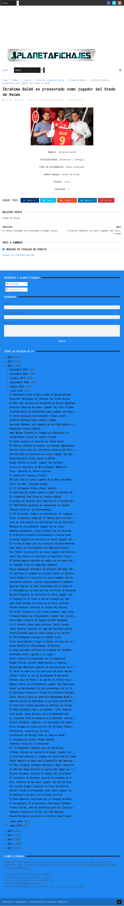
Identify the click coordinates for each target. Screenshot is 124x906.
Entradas (12, 284)
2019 (10, 357)
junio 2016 (17, 821)
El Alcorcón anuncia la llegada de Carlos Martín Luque (43, 756)
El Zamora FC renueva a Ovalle (28, 475)
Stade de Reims (77, 80)
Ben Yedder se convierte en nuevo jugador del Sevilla (42, 552)
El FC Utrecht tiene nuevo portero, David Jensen (39, 624)
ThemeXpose (20, 902)
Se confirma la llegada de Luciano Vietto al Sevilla (42, 573)
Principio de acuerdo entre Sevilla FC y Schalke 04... (43, 501)
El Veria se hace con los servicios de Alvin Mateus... (43, 671)
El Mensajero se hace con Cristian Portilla (36, 795)
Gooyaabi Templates (57, 902)
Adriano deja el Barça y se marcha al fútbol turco (40, 680)
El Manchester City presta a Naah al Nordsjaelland (40, 394)
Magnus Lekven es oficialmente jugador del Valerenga (42, 684)
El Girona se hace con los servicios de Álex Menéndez (42, 543)
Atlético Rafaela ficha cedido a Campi (33, 420)
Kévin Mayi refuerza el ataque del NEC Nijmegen (38, 620)
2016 (10, 366)
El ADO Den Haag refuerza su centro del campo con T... (43, 769)
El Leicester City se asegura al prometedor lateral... (43, 718)
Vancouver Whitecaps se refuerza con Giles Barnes (40, 399)
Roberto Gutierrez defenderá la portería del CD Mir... (43, 701)
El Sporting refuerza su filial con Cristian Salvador (42, 692)
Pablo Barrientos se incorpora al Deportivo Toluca (40, 556)
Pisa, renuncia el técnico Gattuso (30, 471)
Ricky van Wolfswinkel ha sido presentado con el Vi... (43, 688)
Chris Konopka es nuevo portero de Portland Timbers (41, 726)
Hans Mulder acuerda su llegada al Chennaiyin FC (39, 433)
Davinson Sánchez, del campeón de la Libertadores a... (43, 424)
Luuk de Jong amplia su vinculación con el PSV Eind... (43, 522)
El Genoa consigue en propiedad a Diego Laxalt (38, 416)
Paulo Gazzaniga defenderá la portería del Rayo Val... (43, 569)
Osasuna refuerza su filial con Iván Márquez (37, 812)
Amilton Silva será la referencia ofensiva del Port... (43, 450)
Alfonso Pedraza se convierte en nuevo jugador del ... (43, 752)
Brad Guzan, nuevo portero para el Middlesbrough (39, 714)
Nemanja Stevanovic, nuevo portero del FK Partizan (41, 531)
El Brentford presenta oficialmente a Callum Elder (40, 535)
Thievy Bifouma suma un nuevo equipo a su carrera (40, 633)
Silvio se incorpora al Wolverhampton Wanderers (38, 467)
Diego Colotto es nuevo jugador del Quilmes (36, 462)
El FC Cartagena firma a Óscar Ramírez (33, 488)
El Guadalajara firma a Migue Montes (32, 739)
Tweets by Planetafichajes (18, 255)
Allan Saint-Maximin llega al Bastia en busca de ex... (43, 641)
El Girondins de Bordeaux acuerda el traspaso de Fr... (43, 778)
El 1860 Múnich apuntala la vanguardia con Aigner (40, 505)
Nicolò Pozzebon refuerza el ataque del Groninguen (40, 773)
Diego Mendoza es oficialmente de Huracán (35, 646)
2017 (10, 361)
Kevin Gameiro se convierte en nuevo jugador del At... (43, 577)
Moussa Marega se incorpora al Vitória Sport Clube (40, 816)
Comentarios (14, 289)
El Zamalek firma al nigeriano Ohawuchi (34, 565)
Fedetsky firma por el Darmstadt (29, 744)
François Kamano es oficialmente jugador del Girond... (43, 616)
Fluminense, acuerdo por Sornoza (29, 731)
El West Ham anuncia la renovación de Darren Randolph (42, 403)
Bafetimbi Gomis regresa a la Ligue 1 (32, 654)
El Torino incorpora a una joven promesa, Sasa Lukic (42, 611)
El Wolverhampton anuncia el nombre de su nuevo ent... (43, 560)
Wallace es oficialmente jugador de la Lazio (37, 526)
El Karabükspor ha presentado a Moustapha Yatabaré (40, 803)
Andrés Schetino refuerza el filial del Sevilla (38, 607)
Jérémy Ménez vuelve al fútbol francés (33, 437)
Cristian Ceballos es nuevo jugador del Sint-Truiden (42, 407)
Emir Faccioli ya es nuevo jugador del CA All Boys (40, 782)
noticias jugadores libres (50, 80)
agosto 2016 (17, 386)
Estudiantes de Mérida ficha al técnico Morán (37, 735)
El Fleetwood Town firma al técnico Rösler (35, 496)
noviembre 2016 (19, 374)
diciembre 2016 (19, 369)
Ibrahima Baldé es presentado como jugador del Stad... (43, 411)
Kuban (15, 80)
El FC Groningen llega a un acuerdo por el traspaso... (43, 514)
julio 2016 (17, 391)
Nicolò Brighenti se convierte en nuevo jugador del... (43, 594)
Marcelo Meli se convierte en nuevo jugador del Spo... (43, 454)
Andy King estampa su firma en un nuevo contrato (39, 603)
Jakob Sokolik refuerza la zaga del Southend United (41, 629)
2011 (10, 848)
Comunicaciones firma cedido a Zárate (32, 458)
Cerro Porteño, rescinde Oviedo (28, 484)
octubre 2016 (18, 378)
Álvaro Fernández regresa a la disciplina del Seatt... (43, 722)
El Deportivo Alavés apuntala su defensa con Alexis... (43, 705)
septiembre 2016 (20, 382)
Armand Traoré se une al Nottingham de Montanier (39, 675)
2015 (10, 831)
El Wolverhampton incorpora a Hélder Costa (35, 637)
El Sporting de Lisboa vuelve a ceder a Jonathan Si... (43, 492)
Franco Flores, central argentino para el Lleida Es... (43, 807)
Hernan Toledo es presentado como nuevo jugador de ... (43, 790)
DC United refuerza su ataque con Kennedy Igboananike (42, 445)
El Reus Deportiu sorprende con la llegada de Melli (41, 799)
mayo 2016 (16, 825)
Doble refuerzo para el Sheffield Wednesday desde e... (43, 697)
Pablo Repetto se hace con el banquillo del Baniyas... (43, 761)
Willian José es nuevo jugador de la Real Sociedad (40, 479)
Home (5, 70)
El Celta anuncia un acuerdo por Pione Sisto (37, 441)
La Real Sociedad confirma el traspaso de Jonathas (40, 650)
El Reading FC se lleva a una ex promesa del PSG (39, 599)
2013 (10, 839)
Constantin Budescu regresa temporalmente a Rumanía (41, 582)
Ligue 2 (27, 80)
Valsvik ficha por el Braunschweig (30, 509)
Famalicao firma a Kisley (25, 428)
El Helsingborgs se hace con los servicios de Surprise (43, 590)
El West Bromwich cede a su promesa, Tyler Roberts (40, 709)
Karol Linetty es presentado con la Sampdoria (37, 658)
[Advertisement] (62, 28)
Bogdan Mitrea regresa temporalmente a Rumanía (38, 663)
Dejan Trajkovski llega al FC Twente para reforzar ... (43, 518)
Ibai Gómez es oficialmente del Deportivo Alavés (39, 548)
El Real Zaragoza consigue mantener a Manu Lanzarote (42, 765)
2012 (10, 844)
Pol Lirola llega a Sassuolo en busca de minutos (39, 786)
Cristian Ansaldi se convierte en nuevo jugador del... (43, 539)
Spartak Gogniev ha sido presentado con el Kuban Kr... (43, 586)
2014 (10, 835)
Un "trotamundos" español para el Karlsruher (37, 748)
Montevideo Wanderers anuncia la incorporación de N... (43, 667)
